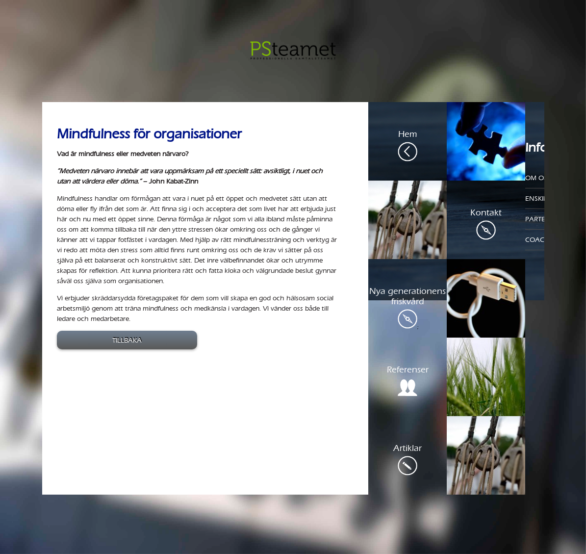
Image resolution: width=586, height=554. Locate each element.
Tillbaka (127, 340)
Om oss (538, 178)
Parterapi (542, 219)
